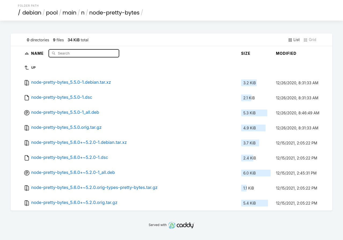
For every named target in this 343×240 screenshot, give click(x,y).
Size (246, 53)
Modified (286, 53)
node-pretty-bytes (114, 12)
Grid (309, 39)
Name (38, 53)
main (69, 12)
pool (52, 12)
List (294, 39)
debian (32, 12)
